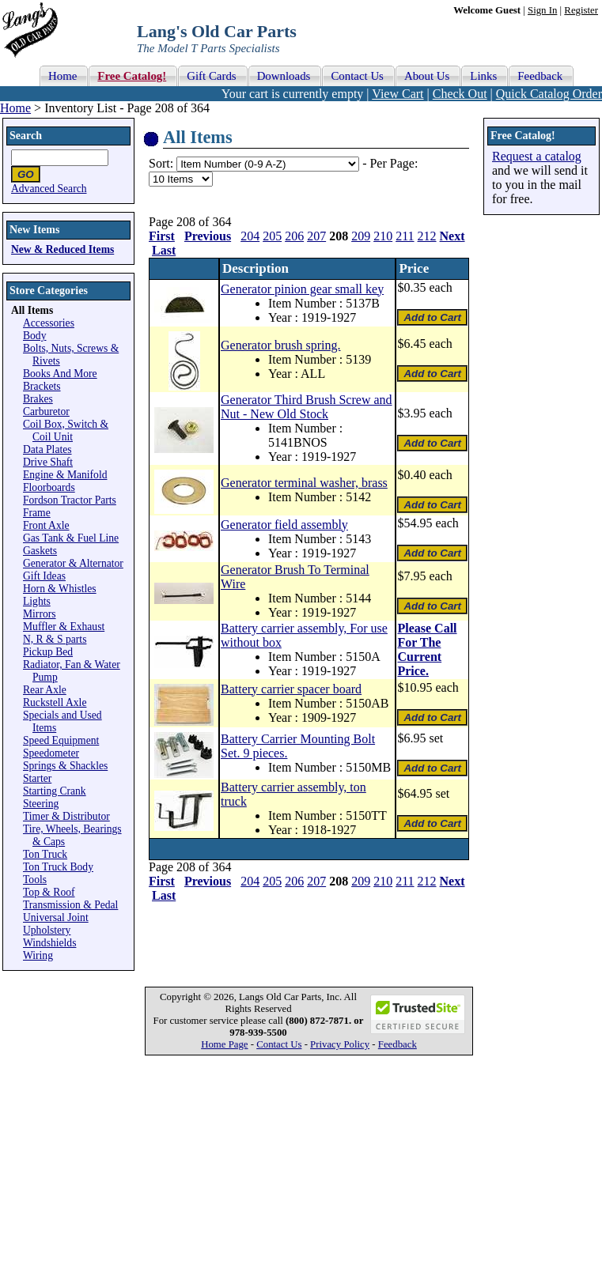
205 (272, 236)
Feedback (397, 1044)
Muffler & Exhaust (63, 626)
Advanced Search (49, 188)
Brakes (38, 399)
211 (405, 236)
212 (427, 236)
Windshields (49, 943)
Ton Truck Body (58, 867)
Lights (37, 601)
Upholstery (46, 930)
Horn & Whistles (60, 589)
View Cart (397, 93)
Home (15, 108)
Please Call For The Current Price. (426, 649)
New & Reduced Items (62, 249)
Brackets (42, 386)
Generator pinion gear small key (302, 289)
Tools (35, 879)
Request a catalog (536, 156)
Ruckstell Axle (54, 702)
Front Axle (46, 525)
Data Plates (47, 449)
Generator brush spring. (281, 345)
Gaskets (40, 551)
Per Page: (393, 163)
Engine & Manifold (65, 475)
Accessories (48, 323)
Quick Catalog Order (549, 93)
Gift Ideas (44, 576)
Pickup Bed (48, 652)
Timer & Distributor (66, 816)
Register (581, 10)
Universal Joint (56, 917)
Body (34, 336)
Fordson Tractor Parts (69, 500)
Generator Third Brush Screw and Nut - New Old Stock (306, 407)
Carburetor (46, 411)
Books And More (60, 373)
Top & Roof (49, 892)
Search (25, 136)
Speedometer (51, 753)
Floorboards (49, 487)
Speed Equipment (61, 740)
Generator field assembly (284, 524)
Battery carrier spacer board (291, 689)
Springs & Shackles (65, 766)
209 (360, 236)
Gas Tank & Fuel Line (71, 538)
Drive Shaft (48, 462)
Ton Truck (45, 854)
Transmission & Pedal (70, 905)
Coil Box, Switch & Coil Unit (65, 430)
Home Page (224, 1044)
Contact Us (278, 1044)
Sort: (161, 163)
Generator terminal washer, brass (304, 482)
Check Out (460, 93)
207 (316, 236)
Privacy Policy (339, 1044)
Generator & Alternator (73, 563)
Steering (41, 804)
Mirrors (39, 614)
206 (294, 236)
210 (382, 236)
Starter (37, 778)
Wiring (38, 955)
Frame (37, 513)
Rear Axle (44, 690)
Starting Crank (54, 791)
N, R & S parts (54, 639)
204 (249, 236)
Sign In (542, 10)
